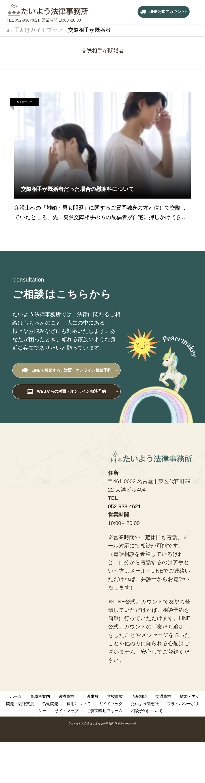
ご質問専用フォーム (105, 711)
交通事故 (163, 696)
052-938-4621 (27, 20)
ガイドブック (24, 102)
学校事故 (115, 696)
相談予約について (147, 711)
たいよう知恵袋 (145, 704)
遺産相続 (139, 696)
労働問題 (50, 704)
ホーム (16, 696)
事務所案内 (40, 696)
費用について (78, 704)
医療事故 (66, 696)
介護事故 (91, 696)
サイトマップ (66, 711)
